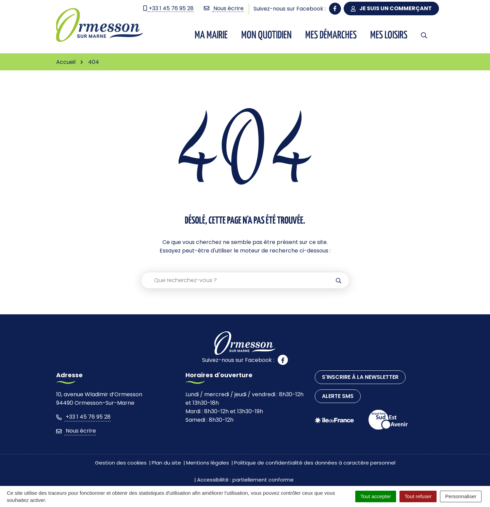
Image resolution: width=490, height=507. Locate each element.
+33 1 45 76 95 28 (83, 417)
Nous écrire (76, 431)
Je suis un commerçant (391, 8)
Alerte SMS (338, 396)
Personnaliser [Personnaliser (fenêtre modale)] (460, 496)
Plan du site (166, 462)
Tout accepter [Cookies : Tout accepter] (375, 496)
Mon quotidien (266, 35)
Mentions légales (207, 462)
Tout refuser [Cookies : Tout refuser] (418, 496)
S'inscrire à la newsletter (360, 377)
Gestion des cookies (121, 462)
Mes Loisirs (388, 35)
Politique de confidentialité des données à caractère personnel (314, 462)
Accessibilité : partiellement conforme (245, 479)
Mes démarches (331, 35)
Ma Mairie (211, 35)
